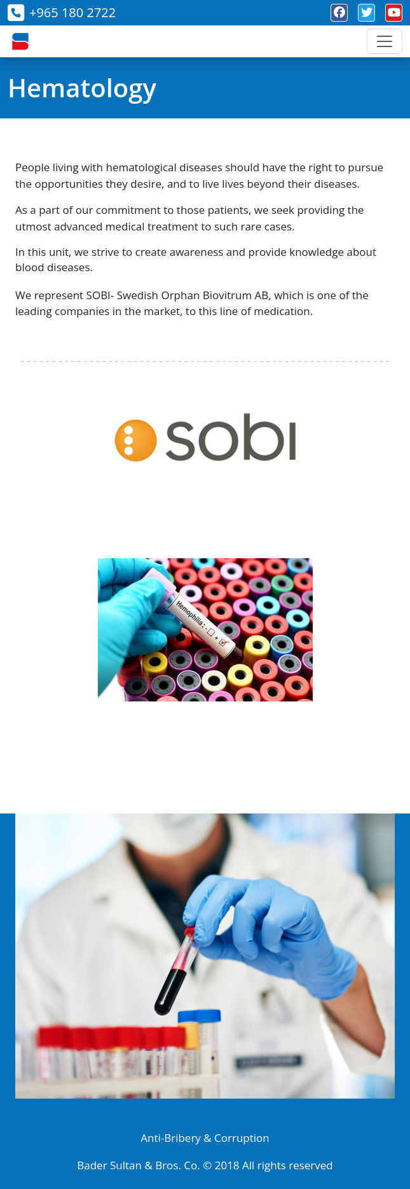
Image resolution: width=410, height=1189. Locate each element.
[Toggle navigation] (384, 41)
